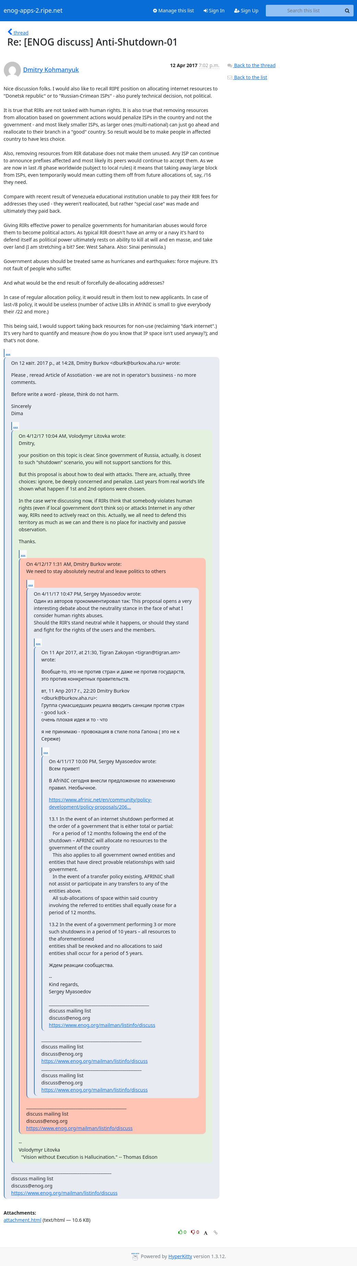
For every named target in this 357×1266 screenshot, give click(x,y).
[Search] (347, 10)
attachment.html (22, 1220)
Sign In (214, 10)
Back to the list (247, 77)
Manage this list (173, 10)
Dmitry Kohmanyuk (51, 69)
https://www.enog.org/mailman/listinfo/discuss (102, 1025)
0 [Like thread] (183, 1232)
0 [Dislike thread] (195, 1232)
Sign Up (246, 10)
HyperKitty (180, 1256)
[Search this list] (304, 10)
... (8, 353)
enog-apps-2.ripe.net (33, 11)
